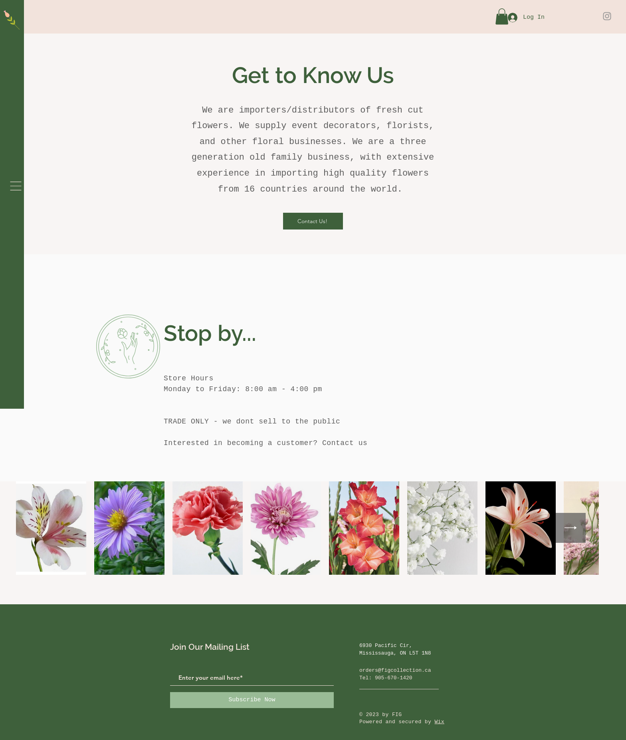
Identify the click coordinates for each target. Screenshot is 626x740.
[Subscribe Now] (252, 700)
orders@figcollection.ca (395, 670)
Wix (439, 722)
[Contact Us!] (313, 221)
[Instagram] (607, 16)
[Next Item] (571, 528)
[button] (16, 186)
